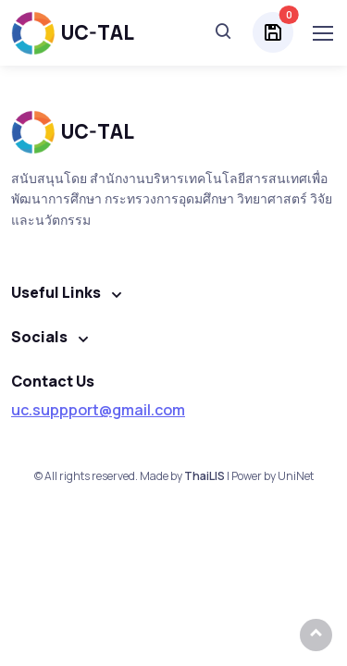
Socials (39, 337)
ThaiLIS (204, 476)
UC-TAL (72, 33)
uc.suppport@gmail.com (98, 410)
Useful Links (56, 292)
